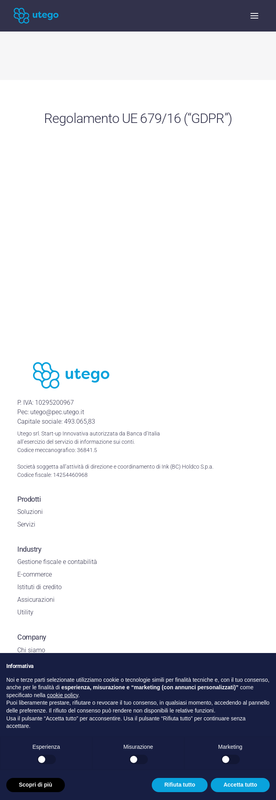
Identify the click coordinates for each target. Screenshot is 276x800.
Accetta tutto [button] (240, 784)
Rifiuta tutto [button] (179, 784)
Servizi (26, 524)
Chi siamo (31, 650)
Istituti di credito (39, 587)
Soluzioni (30, 511)
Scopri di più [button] (35, 784)
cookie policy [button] (62, 695)
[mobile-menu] (250, 16)
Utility (25, 612)
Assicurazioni (36, 599)
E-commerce (34, 574)
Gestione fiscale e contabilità (57, 562)
